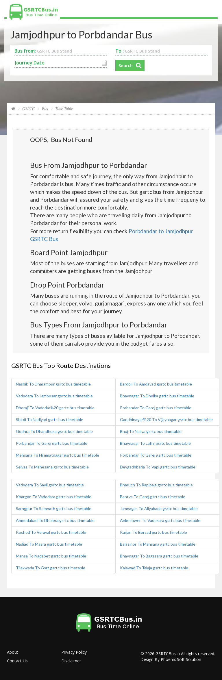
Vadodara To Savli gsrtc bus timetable (50, 484)
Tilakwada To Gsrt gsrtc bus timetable (50, 567)
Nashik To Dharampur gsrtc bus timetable (53, 383)
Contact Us (17, 661)
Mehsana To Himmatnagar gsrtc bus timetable (57, 455)
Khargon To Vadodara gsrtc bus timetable (53, 496)
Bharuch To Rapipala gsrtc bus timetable (156, 484)
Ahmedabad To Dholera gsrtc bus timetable (55, 520)
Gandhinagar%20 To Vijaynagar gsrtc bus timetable (166, 419)
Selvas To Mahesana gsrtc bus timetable (52, 466)
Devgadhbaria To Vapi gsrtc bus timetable (157, 466)
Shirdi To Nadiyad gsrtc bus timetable (49, 419)
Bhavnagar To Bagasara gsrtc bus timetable (159, 555)
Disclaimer (71, 661)
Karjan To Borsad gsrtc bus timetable (153, 532)
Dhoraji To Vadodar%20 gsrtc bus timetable (55, 407)
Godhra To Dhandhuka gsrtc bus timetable (54, 431)
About (12, 652)
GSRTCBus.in (168, 653)
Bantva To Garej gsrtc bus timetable (152, 496)
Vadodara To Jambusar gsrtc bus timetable (54, 395)
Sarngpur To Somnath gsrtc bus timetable (53, 508)
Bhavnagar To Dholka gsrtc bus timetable (157, 395)
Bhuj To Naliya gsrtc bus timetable (151, 431)
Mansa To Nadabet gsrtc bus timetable (51, 555)
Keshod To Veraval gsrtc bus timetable (51, 532)
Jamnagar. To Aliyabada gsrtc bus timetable (159, 508)
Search (126, 65)
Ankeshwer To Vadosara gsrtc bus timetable (160, 520)
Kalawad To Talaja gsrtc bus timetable (154, 567)
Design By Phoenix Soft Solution (170, 659)
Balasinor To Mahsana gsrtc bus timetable (157, 544)
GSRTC (28, 109)
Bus (45, 109)
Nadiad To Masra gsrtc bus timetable (49, 544)
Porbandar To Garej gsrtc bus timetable (51, 443)
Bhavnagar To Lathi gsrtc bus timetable (155, 443)
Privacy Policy (74, 652)
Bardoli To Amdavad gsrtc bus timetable (156, 383)
